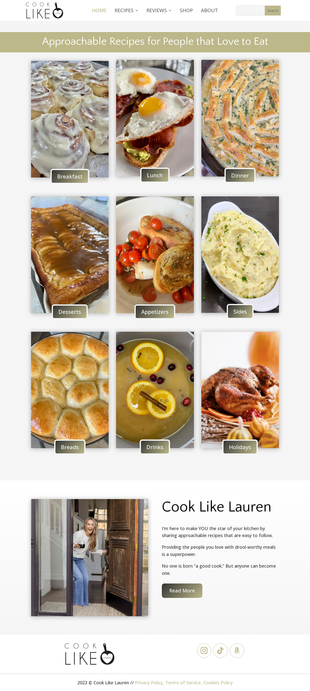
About (209, 11)
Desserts (69, 311)
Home (99, 11)
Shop (186, 11)
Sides (240, 311)
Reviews (156, 11)
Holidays (240, 447)
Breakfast (70, 176)
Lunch (155, 175)
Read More (182, 590)
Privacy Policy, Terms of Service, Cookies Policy (184, 683)
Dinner (240, 175)
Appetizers (155, 311)
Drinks (154, 447)
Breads (70, 447)
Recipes (124, 11)
